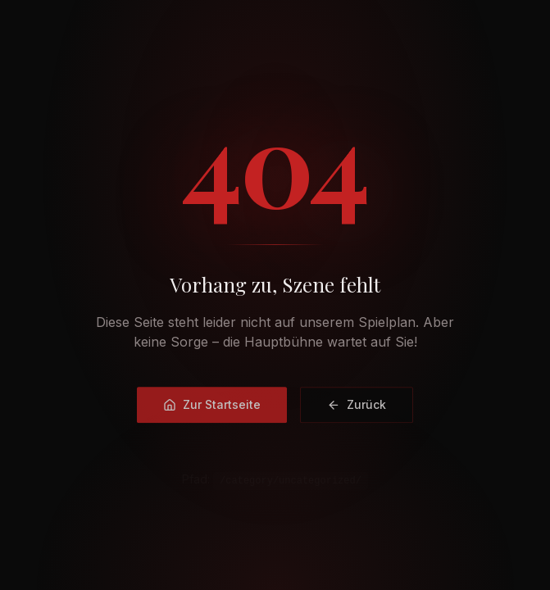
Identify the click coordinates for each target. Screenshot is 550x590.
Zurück (356, 406)
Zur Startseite (212, 406)
